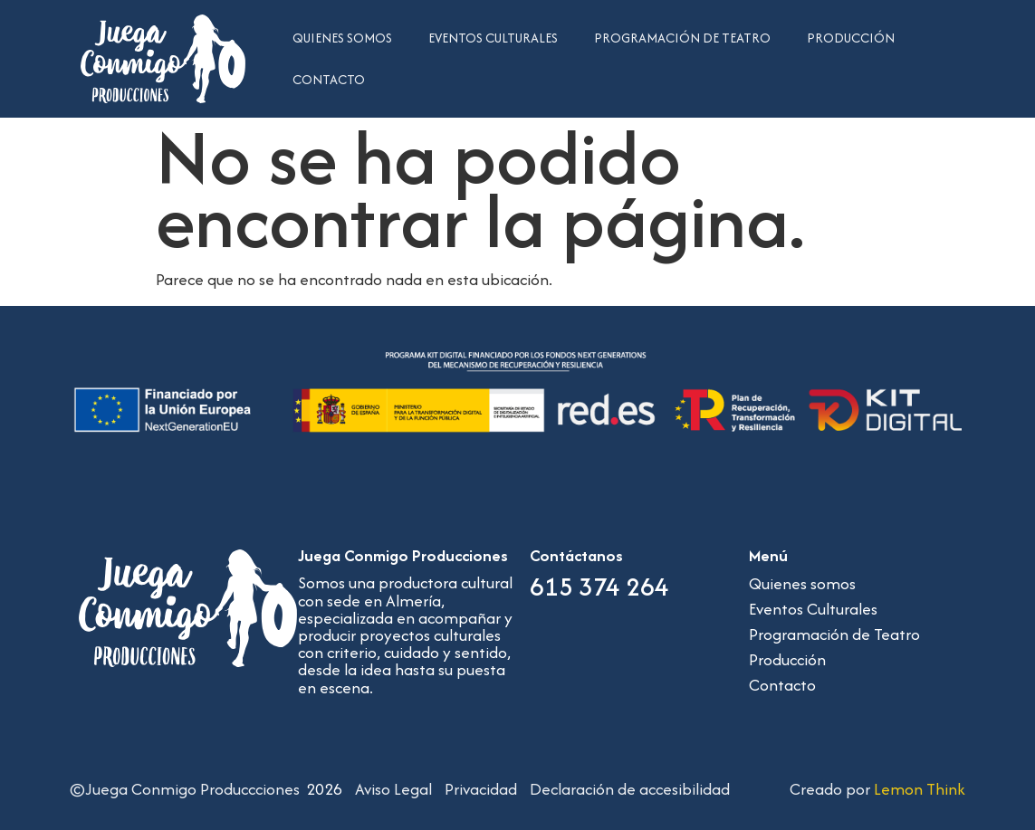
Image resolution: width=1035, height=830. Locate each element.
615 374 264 (599, 586)
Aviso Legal (393, 789)
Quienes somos (342, 37)
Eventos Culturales (493, 37)
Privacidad (481, 789)
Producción (851, 37)
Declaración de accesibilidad (630, 789)
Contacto (328, 79)
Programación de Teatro (682, 37)
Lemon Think (919, 789)
